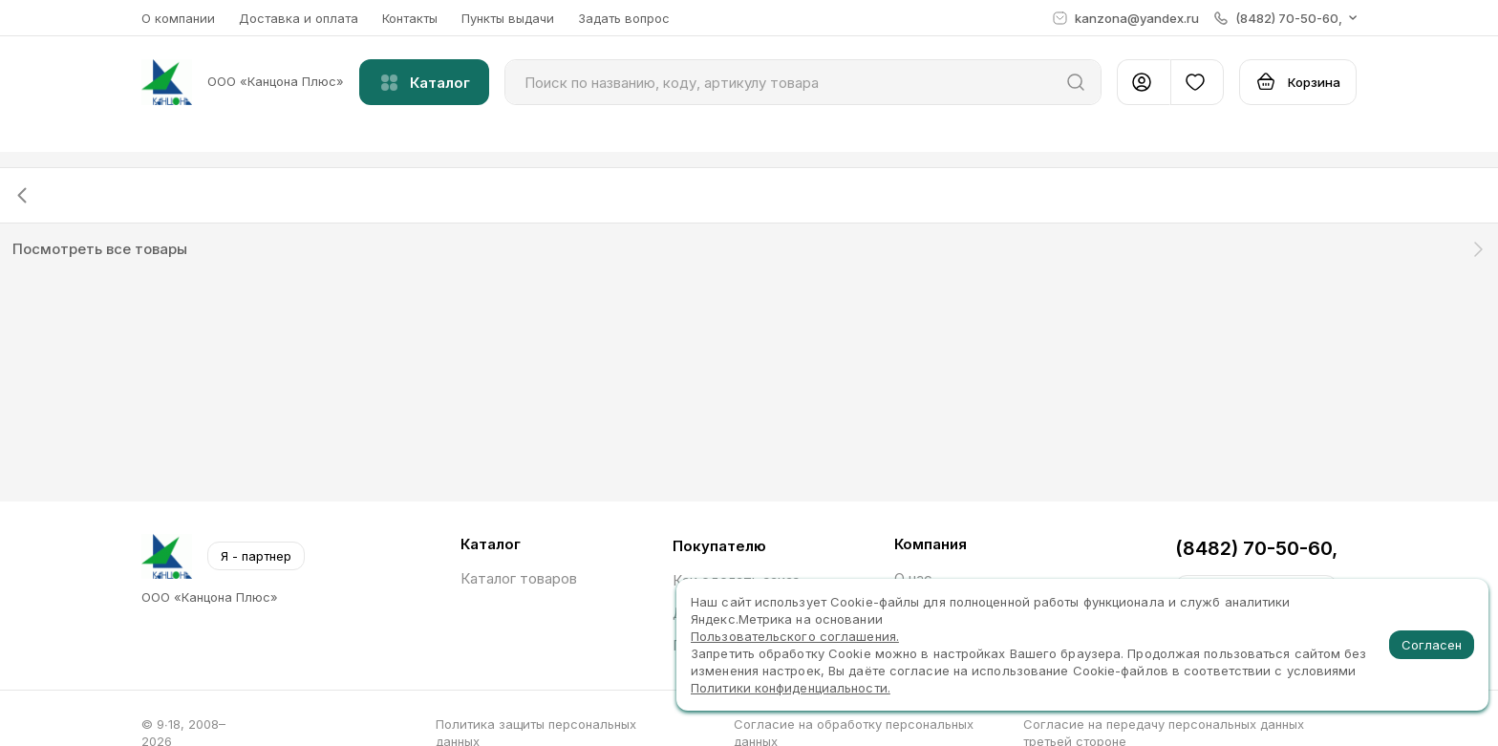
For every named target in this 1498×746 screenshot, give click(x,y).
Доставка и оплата (298, 18)
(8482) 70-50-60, (1256, 548)
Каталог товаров (518, 578)
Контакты (410, 18)
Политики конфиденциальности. (790, 687)
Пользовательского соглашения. (795, 636)
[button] (1285, 18)
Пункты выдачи (507, 18)
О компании (178, 18)
